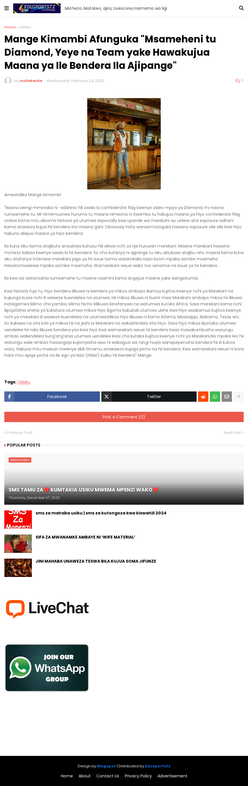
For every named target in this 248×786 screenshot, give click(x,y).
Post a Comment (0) (124, 417)
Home (10, 27)
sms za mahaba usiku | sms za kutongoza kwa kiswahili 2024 (101, 513)
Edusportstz (157, 766)
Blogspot (106, 766)
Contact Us (107, 776)
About (85, 776)
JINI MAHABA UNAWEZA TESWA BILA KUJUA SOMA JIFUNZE (96, 561)
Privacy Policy (138, 776)
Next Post (232, 432)
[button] (6, 8)
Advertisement (172, 776)
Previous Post (19, 432)
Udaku (25, 27)
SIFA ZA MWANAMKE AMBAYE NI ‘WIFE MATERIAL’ (85, 537)
